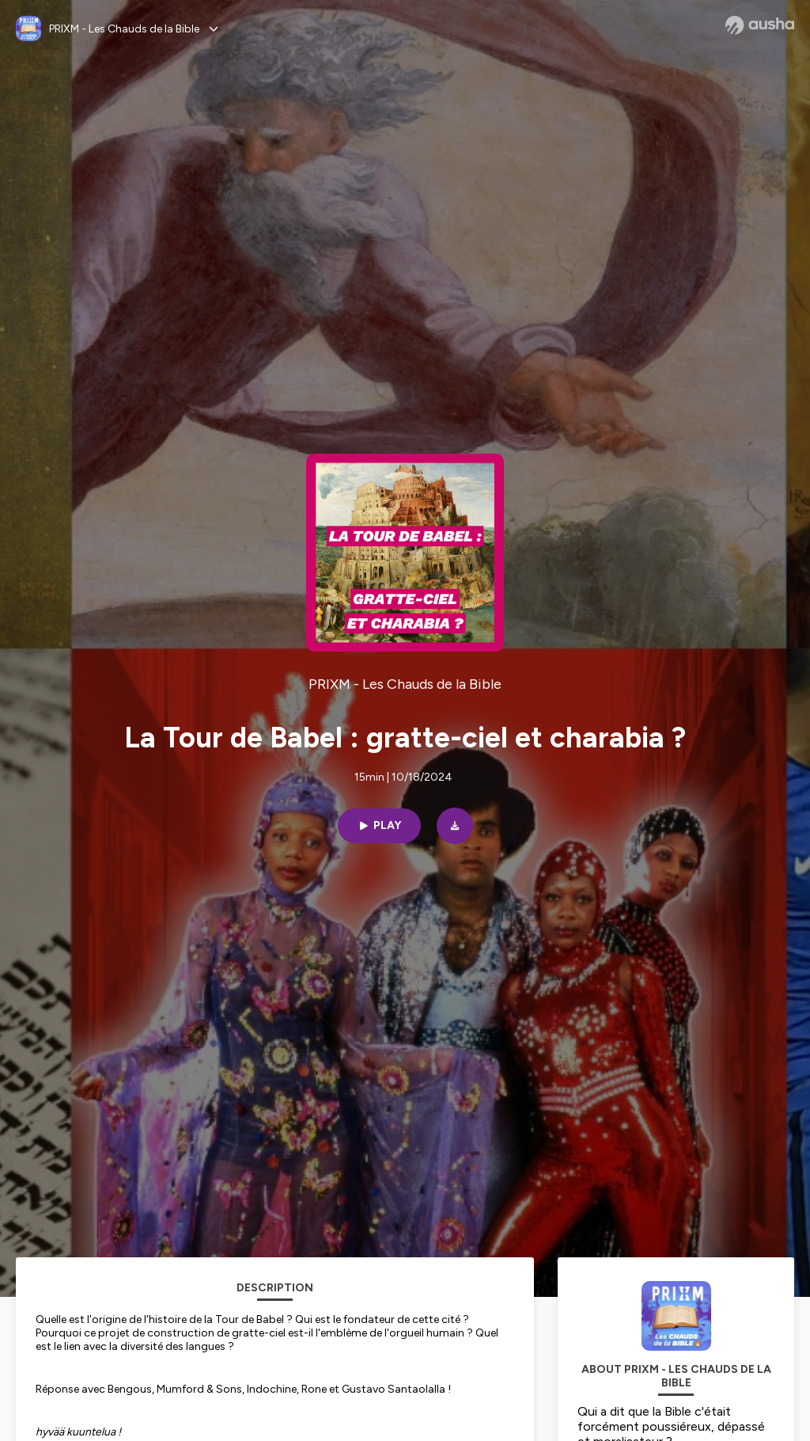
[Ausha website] (759, 25)
